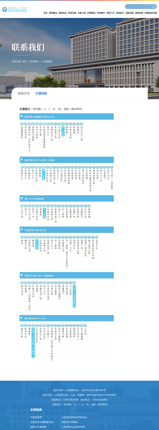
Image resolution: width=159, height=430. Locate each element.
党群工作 (110, 13)
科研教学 (101, 13)
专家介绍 (82, 13)
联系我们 (34, 61)
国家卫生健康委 (38, 427)
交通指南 (47, 61)
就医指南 (139, 13)
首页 (45, 13)
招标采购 (130, 13)
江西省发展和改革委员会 (74, 417)
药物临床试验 (151, 13)
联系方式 (24, 93)
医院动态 (63, 13)
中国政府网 (36, 417)
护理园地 (91, 13)
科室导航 (72, 13)
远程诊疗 (120, 13)
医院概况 (53, 13)
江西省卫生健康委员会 (41, 422)
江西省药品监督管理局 (73, 427)
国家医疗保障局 (69, 422)
